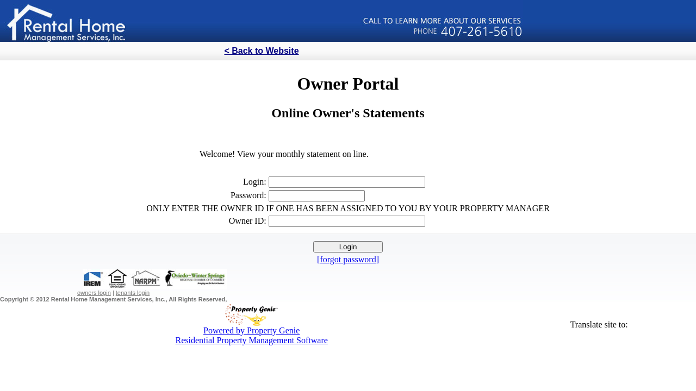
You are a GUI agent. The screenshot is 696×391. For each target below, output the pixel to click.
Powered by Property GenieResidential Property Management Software (251, 331)
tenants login (133, 292)
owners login (94, 292)
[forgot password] (348, 259)
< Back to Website (261, 50)
